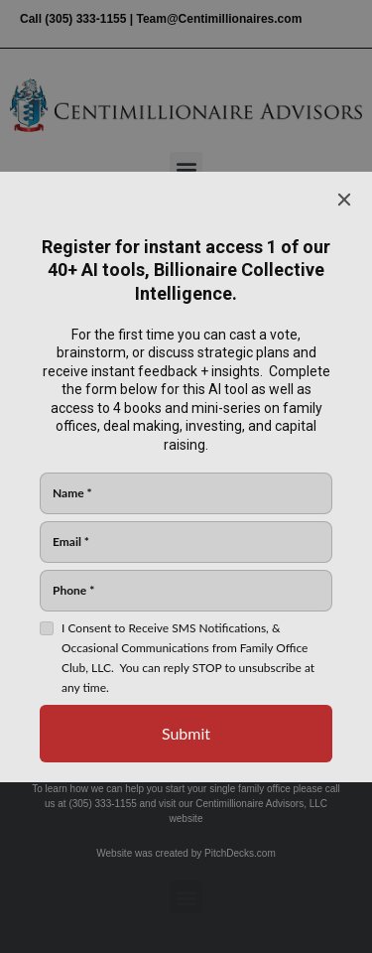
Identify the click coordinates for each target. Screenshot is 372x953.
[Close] (344, 199)
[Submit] (186, 733)
